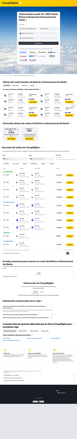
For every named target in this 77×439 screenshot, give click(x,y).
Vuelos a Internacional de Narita (34, 337)
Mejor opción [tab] (16, 84)
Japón (7, 74)
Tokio (11, 74)
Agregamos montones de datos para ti (39, 377)
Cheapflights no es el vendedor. (39, 374)
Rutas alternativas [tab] (23, 329)
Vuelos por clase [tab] (45, 329)
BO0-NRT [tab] (35, 290)
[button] (27, 33)
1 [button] (67, 252)
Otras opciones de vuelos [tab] (10, 329)
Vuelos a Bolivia (6, 337)
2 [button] (70, 252)
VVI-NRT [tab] (38, 271)
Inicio (3, 74)
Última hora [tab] (24, 84)
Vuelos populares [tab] (34, 329)
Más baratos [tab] (7, 84)
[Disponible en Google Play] (35, 400)
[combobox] (22, 24)
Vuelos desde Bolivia (55, 337)
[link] (11, 137)
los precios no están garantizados (35, 369)
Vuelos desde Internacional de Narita (11, 339)
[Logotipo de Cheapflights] (10, 3)
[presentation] (26, 20)
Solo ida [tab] (32, 84)
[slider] (75, 158)
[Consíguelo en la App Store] (41, 400)
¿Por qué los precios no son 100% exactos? (39, 379)
